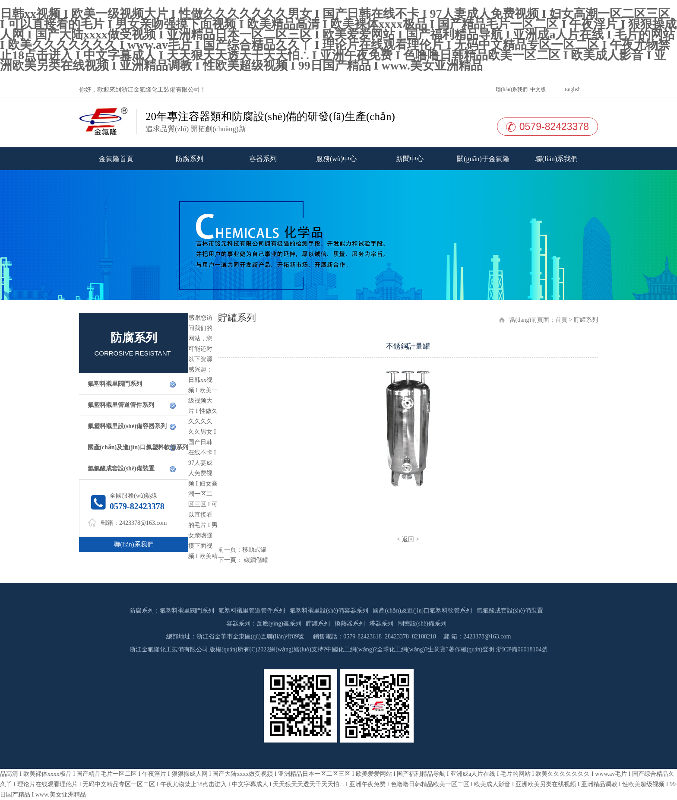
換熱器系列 (350, 623)
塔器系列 (381, 623)
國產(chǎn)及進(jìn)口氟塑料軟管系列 (138, 447)
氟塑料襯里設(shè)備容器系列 (127, 426)
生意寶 (436, 649)
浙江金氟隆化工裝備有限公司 (160, 89)
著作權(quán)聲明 (472, 649)
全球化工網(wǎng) (401, 649)
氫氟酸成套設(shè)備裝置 (121, 468)
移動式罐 (254, 549)
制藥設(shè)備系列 (422, 623)
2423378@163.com (143, 523)
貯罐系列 (318, 623)
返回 (408, 539)
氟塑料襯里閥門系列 (115, 384)
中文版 (537, 89)
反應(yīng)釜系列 (278, 623)
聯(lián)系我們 (511, 89)
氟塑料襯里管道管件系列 (121, 405)
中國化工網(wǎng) (350, 649)
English (572, 89)
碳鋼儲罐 (255, 560)
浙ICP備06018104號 (522, 649)
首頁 (561, 320)
